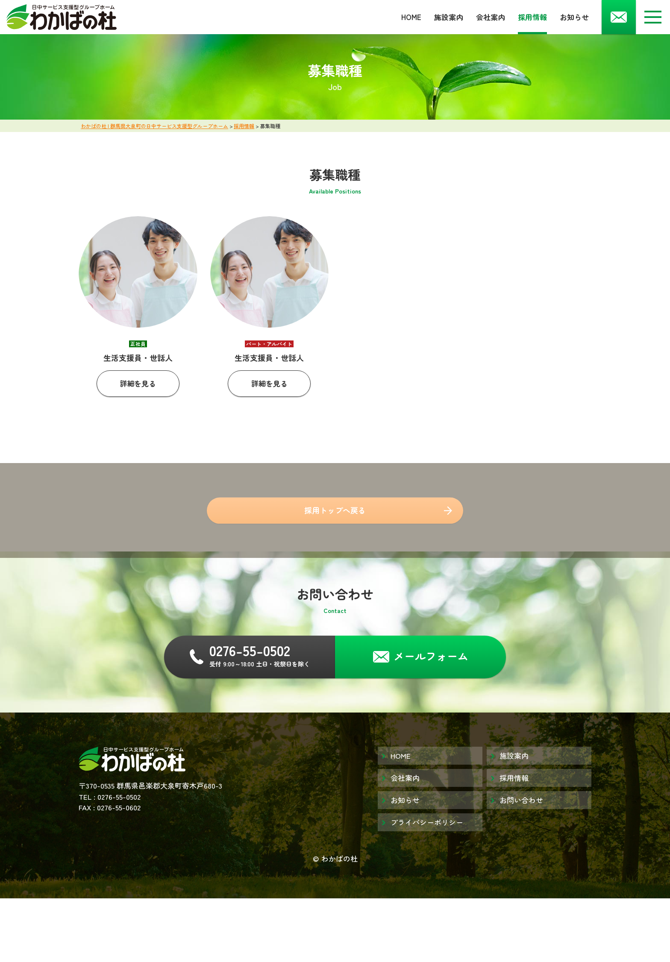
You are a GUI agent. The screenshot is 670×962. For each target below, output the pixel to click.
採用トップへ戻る (335, 513)
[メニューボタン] (653, 17)
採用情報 (532, 17)
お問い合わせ (521, 800)
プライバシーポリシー (427, 822)
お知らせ (574, 17)
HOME (411, 17)
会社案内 (490, 17)
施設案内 (448, 17)
